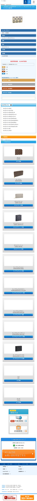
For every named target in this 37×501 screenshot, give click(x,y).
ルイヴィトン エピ (6, 128)
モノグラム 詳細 (18, 183)
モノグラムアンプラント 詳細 (18, 336)
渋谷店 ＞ (20, 466)
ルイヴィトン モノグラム (8, 110)
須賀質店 (18, 481)
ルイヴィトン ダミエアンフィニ (9, 116)
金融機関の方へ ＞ (22, 471)
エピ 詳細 (18, 380)
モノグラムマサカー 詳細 (18, 314)
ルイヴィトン (5, 105)
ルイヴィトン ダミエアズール (9, 112)
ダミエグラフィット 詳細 (18, 227)
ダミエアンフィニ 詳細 (18, 249)
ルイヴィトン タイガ (7, 130)
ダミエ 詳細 (18, 161)
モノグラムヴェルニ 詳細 (18, 271)
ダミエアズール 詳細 (18, 205)
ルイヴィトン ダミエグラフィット (10, 114)
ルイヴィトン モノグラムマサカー (10, 122)
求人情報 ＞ (20, 469)
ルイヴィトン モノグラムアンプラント (10, 124)
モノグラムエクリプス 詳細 (18, 358)
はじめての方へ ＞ (6, 471)
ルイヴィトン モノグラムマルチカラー (10, 120)
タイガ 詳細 (18, 402)
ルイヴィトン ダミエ (7, 108)
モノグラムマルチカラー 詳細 (18, 293)
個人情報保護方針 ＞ (7, 473)
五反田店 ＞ (5, 466)
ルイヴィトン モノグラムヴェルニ (10, 118)
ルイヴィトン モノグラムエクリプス (10, 126)
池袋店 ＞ (5, 469)
